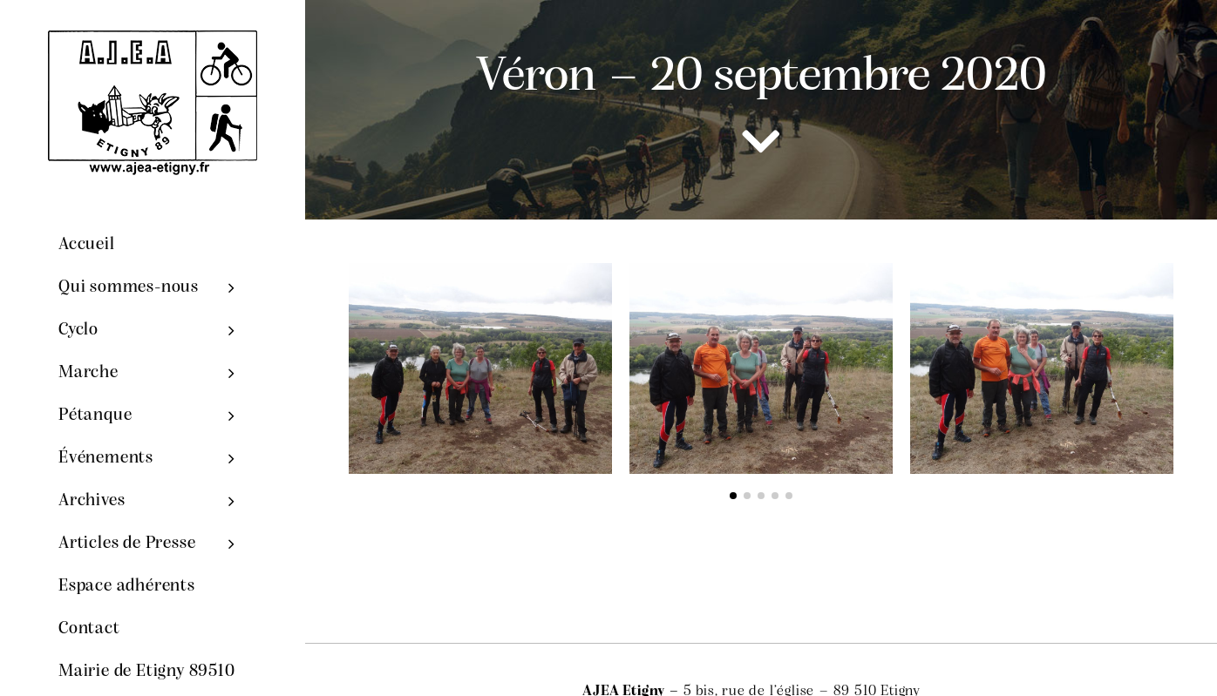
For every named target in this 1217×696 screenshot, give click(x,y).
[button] (733, 495)
